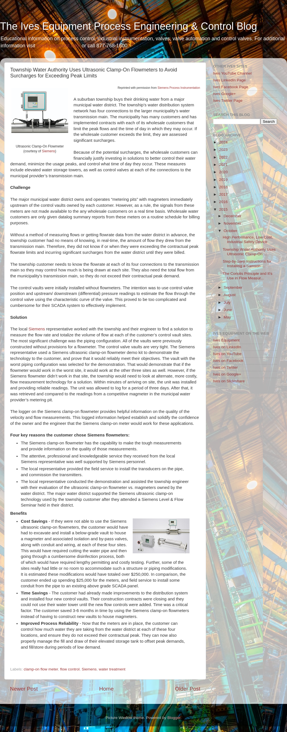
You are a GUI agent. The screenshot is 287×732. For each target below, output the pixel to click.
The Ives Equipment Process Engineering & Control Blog (128, 26)
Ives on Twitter (225, 367)
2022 (223, 157)
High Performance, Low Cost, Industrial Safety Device (248, 239)
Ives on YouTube (227, 354)
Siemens (48, 151)
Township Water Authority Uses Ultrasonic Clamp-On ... (249, 251)
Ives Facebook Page (230, 87)
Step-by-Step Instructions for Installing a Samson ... (247, 263)
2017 (223, 194)
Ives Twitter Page (227, 100)
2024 (223, 142)
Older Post (187, 689)
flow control (70, 669)
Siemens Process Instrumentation (178, 87)
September (233, 287)
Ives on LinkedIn (227, 347)
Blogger (173, 718)
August (230, 295)
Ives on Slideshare (229, 381)
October (230, 231)
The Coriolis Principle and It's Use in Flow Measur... (247, 275)
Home (106, 689)
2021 (223, 165)
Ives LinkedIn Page (229, 80)
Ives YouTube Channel (232, 73)
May (227, 317)
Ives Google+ (224, 94)
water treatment (112, 669)
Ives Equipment (226, 340)
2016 (223, 202)
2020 (223, 172)
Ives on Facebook (228, 360)
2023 (223, 149)
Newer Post (24, 689)
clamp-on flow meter (41, 669)
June (228, 310)
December (232, 216)
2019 (223, 180)
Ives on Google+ (227, 374)
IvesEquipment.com (58, 45)
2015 (223, 209)
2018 (223, 187)
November (232, 223)
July (227, 302)
